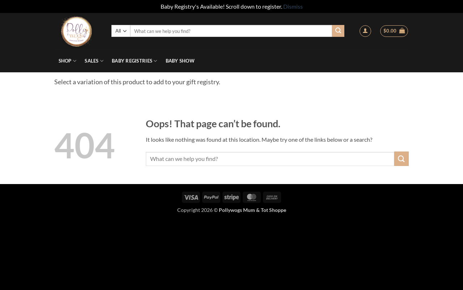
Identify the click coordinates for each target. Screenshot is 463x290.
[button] (365, 31)
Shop (67, 60)
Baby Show (180, 61)
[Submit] (338, 31)
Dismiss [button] (293, 6)
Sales (94, 60)
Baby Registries (134, 60)
